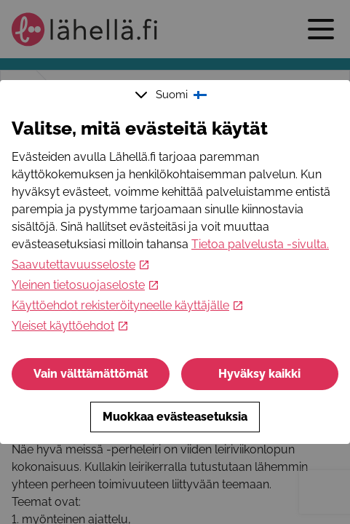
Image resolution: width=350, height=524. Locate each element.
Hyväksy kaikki (259, 374)
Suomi (172, 94)
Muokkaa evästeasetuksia (175, 417)
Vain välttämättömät (90, 374)
